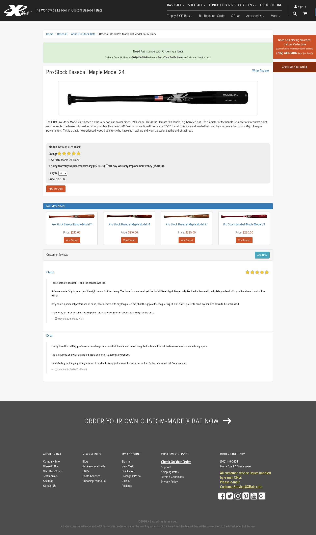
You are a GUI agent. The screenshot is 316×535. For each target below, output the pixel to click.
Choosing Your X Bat (94, 481)
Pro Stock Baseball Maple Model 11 (72, 224)
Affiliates (127, 486)
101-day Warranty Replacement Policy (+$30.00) (136, 166)
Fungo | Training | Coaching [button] (233, 5)
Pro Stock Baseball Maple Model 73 (244, 224)
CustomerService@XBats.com (241, 487)
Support (166, 467)
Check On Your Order (294, 67)
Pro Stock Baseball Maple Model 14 (129, 224)
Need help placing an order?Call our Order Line (294, 46)
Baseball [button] (176, 5)
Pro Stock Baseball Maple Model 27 (187, 224)
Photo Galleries (91, 476)
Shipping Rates (170, 472)
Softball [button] (197, 5)
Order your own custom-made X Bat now (158, 421)
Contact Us (49, 486)
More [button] (275, 16)
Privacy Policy (169, 482)
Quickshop (128, 471)
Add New (262, 255)
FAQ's (85, 471)
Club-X (126, 481)
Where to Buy (51, 466)
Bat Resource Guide (212, 16)
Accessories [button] (255, 16)
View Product (72, 240)
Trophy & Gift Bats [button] (180, 16)
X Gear (235, 16)
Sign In (300, 7)
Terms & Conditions (172, 477)
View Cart (127, 466)
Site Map (48, 481)
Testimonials (50, 476)
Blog (85, 462)
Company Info (51, 462)
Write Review (260, 71)
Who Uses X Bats (52, 471)
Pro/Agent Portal (131, 476)
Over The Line (271, 5)
